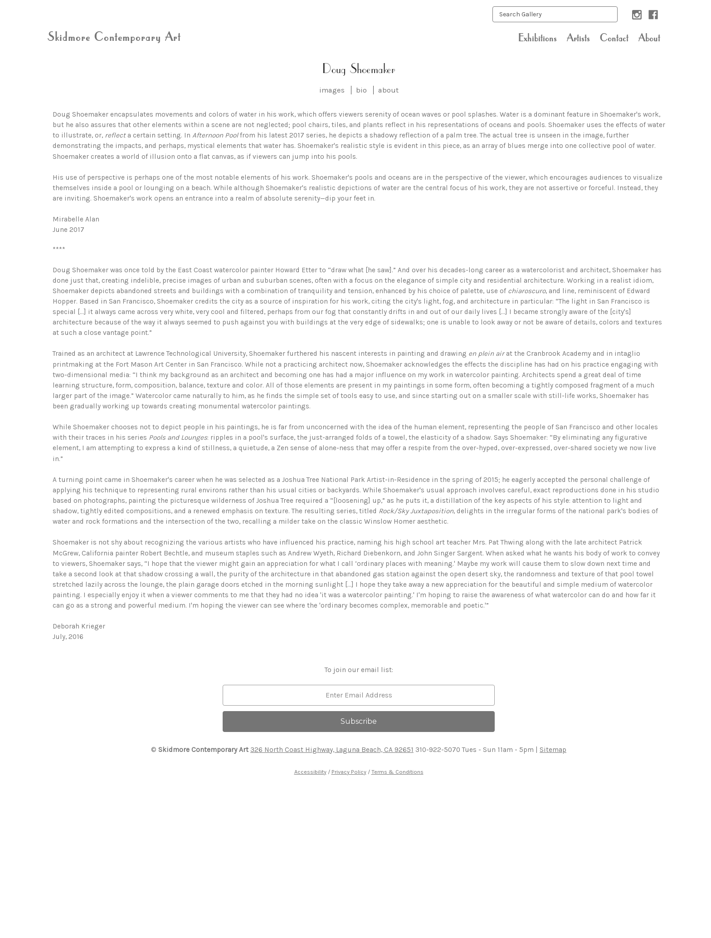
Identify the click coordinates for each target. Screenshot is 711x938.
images (332, 90)
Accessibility (310, 771)
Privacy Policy (348, 771)
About (649, 38)
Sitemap (553, 750)
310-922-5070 (437, 750)
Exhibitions (537, 38)
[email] (359, 695)
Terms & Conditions (397, 771)
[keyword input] (555, 14)
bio (361, 90)
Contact (614, 38)
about (388, 90)
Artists (578, 38)
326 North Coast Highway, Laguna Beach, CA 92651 (332, 750)
